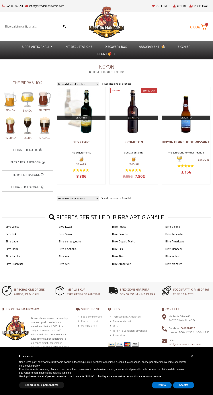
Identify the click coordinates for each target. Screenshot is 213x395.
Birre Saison (66, 234)
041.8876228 (14, 6)
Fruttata (44, 110)
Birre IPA (10, 234)
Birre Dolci (11, 249)
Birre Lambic (12, 256)
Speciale (44, 138)
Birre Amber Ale (121, 264)
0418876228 (188, 328)
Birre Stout (119, 256)
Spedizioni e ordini (91, 316)
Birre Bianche (120, 234)
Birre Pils (117, 249)
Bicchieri (184, 46)
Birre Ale (64, 256)
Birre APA (65, 264)
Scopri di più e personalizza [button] (41, 385)
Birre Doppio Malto (123, 241)
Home (96, 72)
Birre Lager (12, 241)
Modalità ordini (89, 326)
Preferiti (160, 6)
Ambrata (10, 138)
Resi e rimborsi (89, 321)
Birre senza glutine (70, 241)
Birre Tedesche (174, 234)
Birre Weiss (12, 226)
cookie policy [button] (32, 365)
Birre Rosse (119, 226)
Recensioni (119, 335)
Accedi (179, 6)
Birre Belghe (172, 226)
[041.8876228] (3, 5)
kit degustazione (78, 46)
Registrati (199, 6)
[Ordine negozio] (78, 84)
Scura (28, 138)
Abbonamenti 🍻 (152, 46)
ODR (115, 326)
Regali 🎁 (106, 54)
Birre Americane (174, 241)
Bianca (27, 110)
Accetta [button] (183, 385)
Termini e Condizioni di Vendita (130, 330)
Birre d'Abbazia (68, 249)
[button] (27, 150)
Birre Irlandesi (173, 249)
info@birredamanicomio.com (46, 6)
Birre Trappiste (14, 264)
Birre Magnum (173, 264)
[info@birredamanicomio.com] (26, 5)
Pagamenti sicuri (122, 321)
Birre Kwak (65, 226)
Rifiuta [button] (162, 385)
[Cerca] (64, 26)
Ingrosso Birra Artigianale (127, 316)
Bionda (10, 110)
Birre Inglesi (172, 256)
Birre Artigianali (37, 46)
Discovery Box (116, 46)
